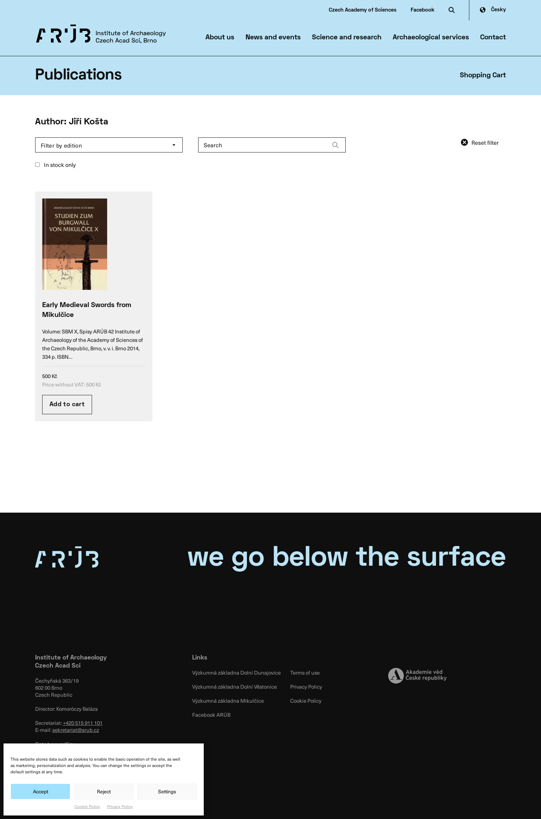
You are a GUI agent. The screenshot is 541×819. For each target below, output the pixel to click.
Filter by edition (61, 145)
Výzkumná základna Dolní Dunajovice (236, 672)
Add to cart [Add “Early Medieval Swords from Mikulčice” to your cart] (67, 405)
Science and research (347, 37)
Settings (167, 791)
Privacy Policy (120, 806)
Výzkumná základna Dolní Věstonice (234, 686)
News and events (273, 37)
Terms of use (305, 672)
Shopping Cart (483, 75)
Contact (493, 37)
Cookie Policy (87, 806)
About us (220, 37)
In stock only (55, 164)
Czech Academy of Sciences (363, 10)
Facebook (423, 10)
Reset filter (485, 142)
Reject (104, 791)
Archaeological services (431, 37)
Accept (40, 791)
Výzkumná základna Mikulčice (228, 700)
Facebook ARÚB (211, 715)
